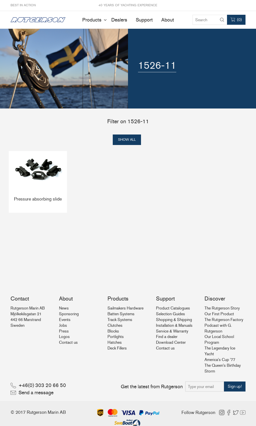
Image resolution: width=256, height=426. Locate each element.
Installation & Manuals (174, 325)
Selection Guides (170, 314)
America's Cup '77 (219, 359)
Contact (19, 298)
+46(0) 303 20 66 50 (42, 385)
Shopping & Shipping (174, 319)
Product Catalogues (173, 308)
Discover (214, 298)
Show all (127, 140)
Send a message (36, 393)
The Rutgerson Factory (223, 319)
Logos (64, 336)
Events (64, 319)
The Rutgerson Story (222, 308)
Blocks (113, 331)
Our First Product (219, 314)
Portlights (116, 336)
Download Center (171, 342)
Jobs (63, 325)
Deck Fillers (117, 348)
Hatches (115, 342)
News (64, 308)
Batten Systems (121, 314)
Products (92, 20)
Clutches (115, 325)
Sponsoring (69, 314)
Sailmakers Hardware (126, 308)
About (167, 20)
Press (64, 331)
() (239, 19)
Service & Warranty (172, 331)
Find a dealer (167, 336)
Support (144, 20)
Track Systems (120, 319)
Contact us (68, 342)
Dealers (119, 20)
